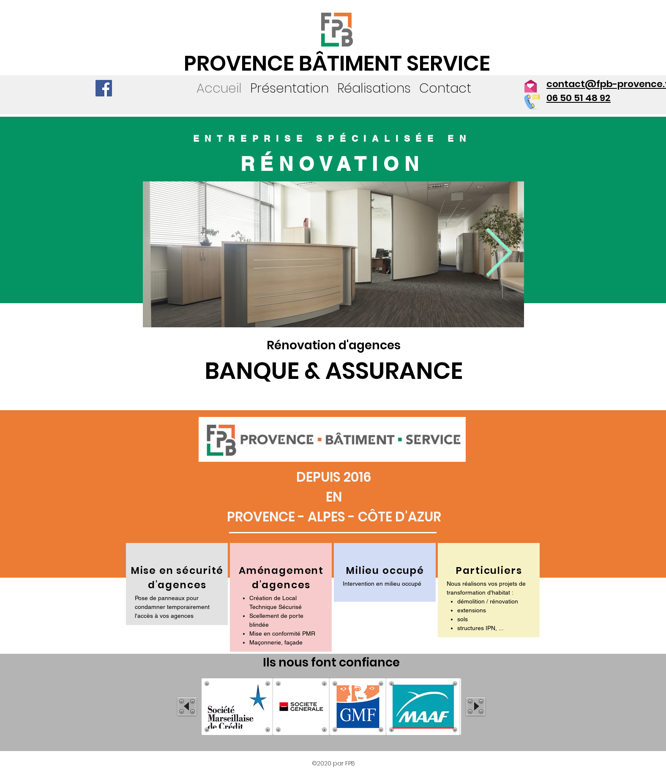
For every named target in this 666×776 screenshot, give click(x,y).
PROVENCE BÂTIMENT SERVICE (337, 63)
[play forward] (475, 706)
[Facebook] (104, 88)
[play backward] (187, 706)
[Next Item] (498, 254)
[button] (374, 88)
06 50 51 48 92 (578, 97)
